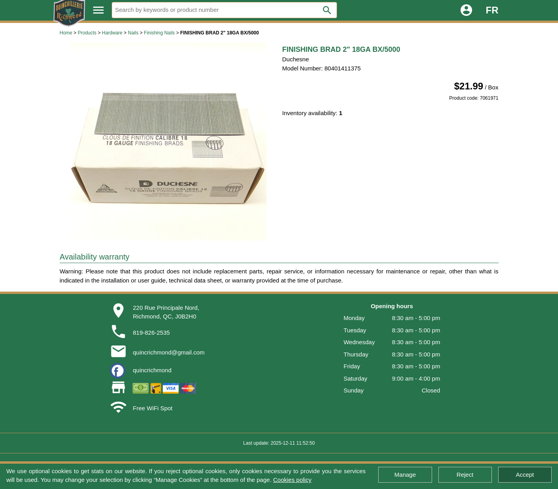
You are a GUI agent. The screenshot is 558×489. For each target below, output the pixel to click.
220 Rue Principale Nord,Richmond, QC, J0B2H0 (166, 312)
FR (492, 10)
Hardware (112, 33)
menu (98, 10)
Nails (133, 33)
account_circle (466, 10)
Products (87, 33)
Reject (465, 474)
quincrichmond (152, 370)
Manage (405, 474)
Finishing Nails (159, 33)
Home (66, 33)
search (327, 10)
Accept (525, 474)
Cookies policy (292, 479)
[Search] (224, 10)
